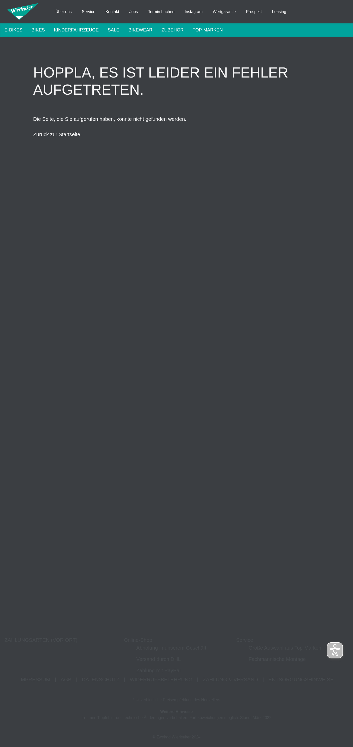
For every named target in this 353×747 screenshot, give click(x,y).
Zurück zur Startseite (56, 139)
